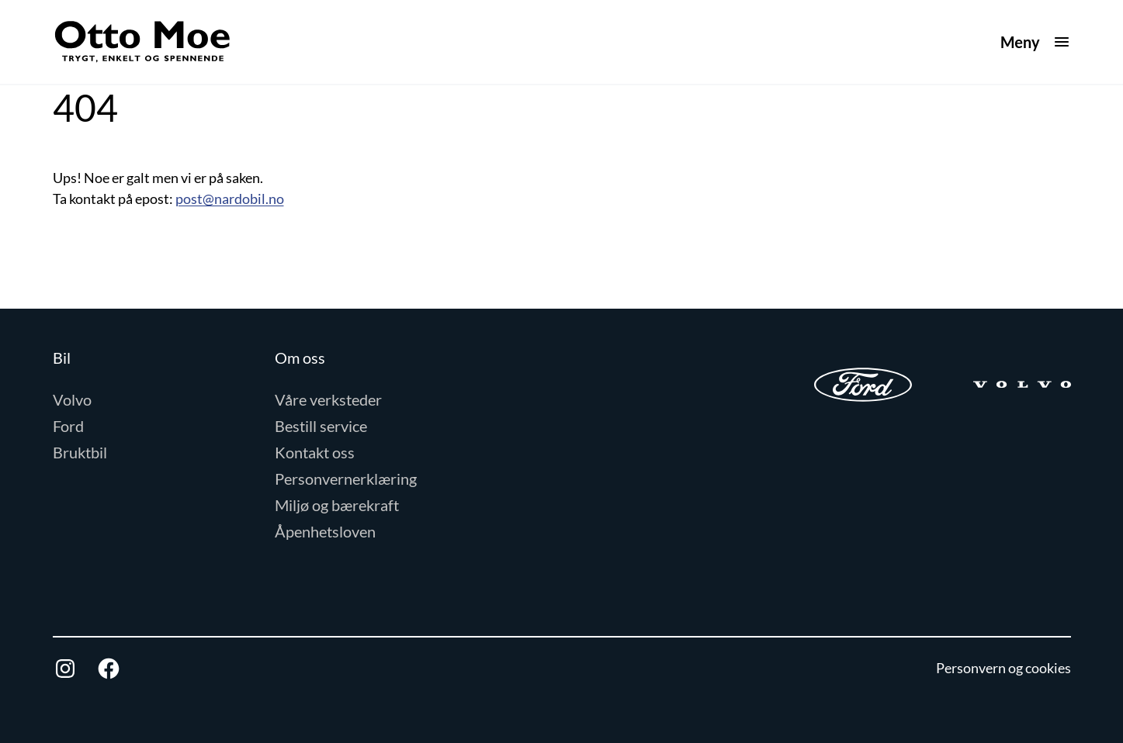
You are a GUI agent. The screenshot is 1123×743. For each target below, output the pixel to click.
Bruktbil (80, 452)
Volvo (72, 399)
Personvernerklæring (346, 478)
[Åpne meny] (1035, 42)
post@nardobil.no (229, 198)
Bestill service (321, 425)
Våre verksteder (328, 399)
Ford (68, 425)
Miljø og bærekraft (337, 505)
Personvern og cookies (1003, 667)
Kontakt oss (315, 452)
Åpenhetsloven (325, 531)
